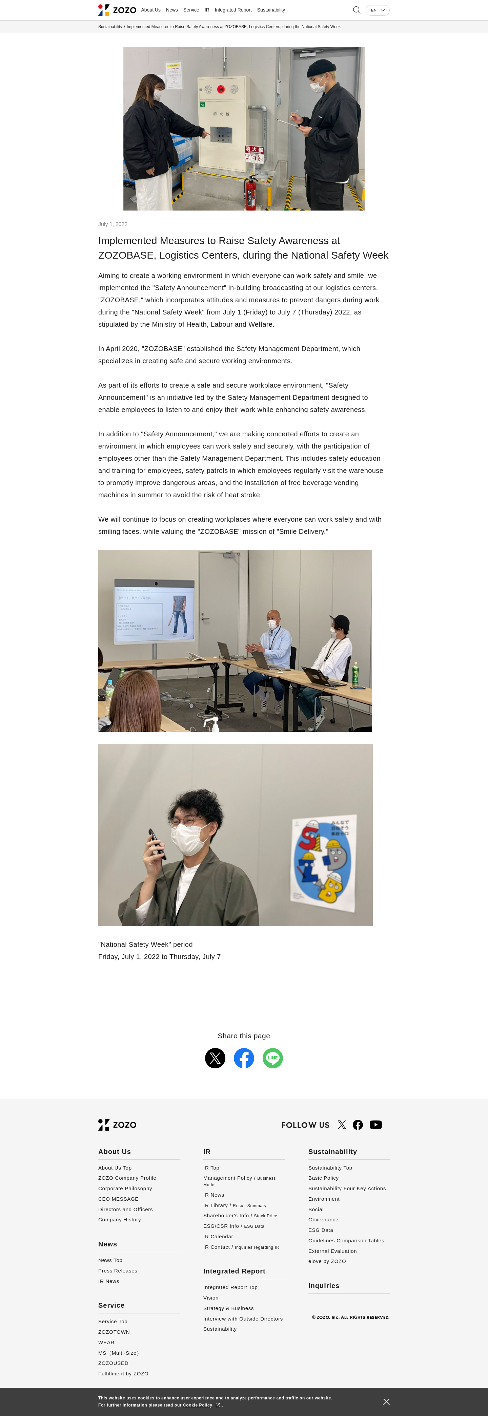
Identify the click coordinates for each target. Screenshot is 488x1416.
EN (374, 10)
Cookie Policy (197, 1405)
